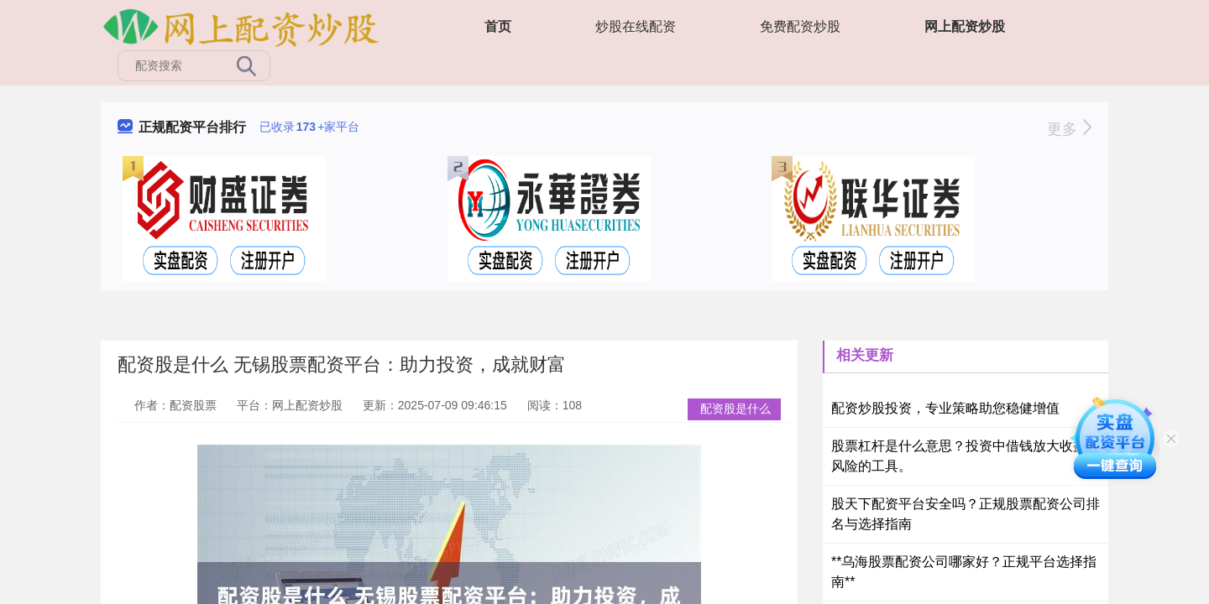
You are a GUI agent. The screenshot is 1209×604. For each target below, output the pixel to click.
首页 (497, 26)
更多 (1069, 129)
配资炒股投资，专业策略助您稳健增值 (945, 408)
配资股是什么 (735, 408)
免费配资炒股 (800, 26)
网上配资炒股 (964, 26)
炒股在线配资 (635, 26)
